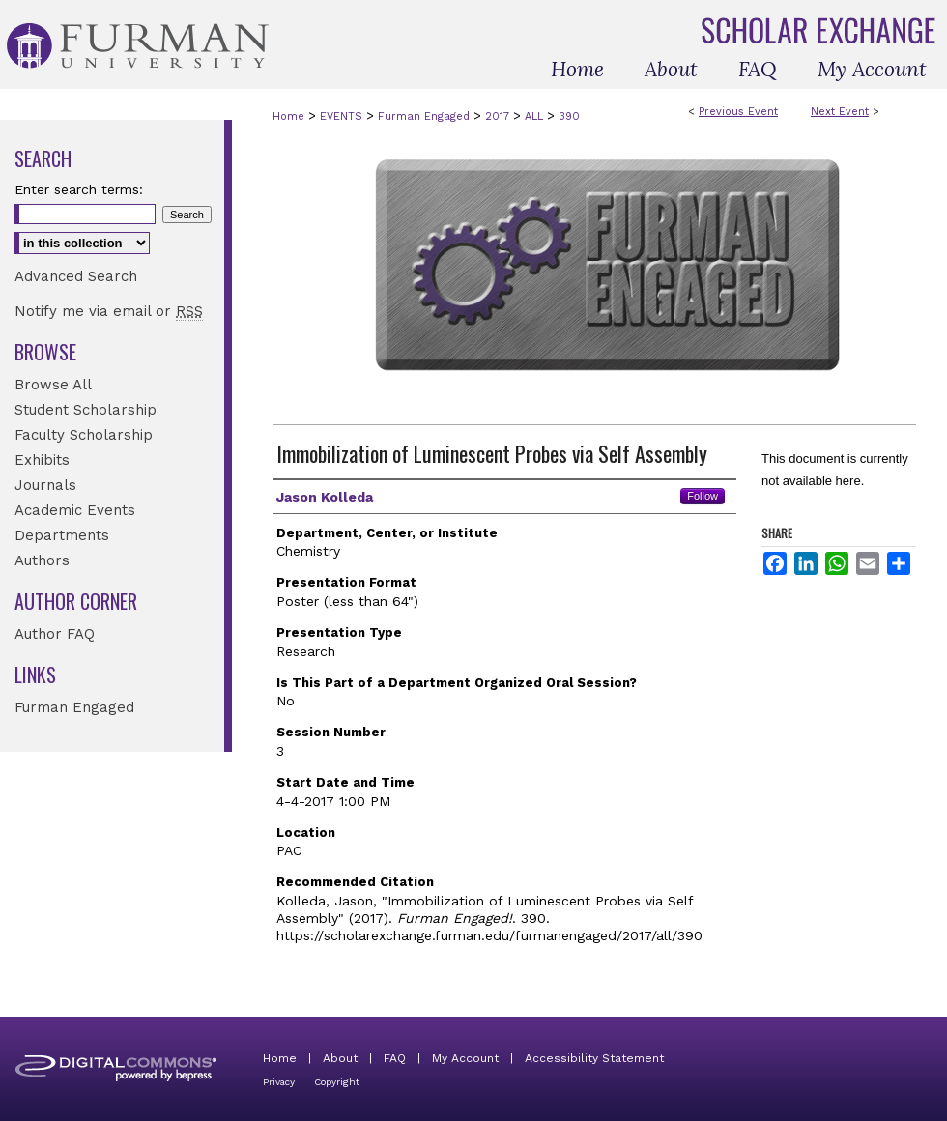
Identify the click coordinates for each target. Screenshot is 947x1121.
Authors (42, 560)
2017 (499, 116)
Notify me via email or (108, 311)
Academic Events (74, 510)
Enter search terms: (78, 189)
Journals (45, 485)
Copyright (336, 1082)
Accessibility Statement (594, 1058)
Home (288, 116)
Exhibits (42, 460)
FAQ (395, 1058)
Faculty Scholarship (83, 435)
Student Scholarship (85, 409)
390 (569, 116)
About (340, 1058)
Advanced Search (75, 276)
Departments (61, 535)
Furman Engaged (426, 116)
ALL (536, 116)
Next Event (840, 111)
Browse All (53, 384)
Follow (702, 496)
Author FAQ (54, 634)
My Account (465, 1058)
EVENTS (343, 116)
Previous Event (738, 111)
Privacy (279, 1082)
